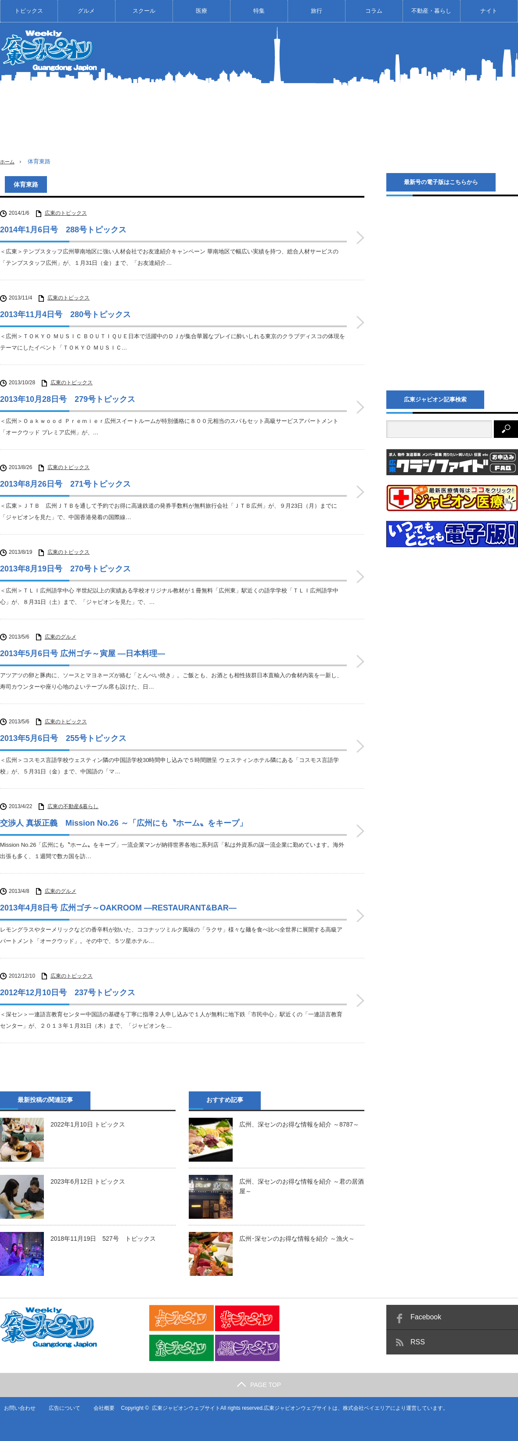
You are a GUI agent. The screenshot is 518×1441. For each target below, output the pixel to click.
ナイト (488, 10)
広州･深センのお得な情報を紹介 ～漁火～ (297, 1238)
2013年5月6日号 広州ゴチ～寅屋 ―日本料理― (82, 653)
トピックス (28, 10)
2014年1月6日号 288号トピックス (63, 229)
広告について (61, 1408)
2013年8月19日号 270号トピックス (65, 568)
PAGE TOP (259, 1384)
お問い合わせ (16, 1408)
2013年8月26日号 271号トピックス (65, 484)
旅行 (316, 10)
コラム (373, 10)
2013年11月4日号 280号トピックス (65, 314)
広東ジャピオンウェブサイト (183, 1408)
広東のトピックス (66, 213)
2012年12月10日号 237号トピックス (67, 992)
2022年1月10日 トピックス (87, 1123)
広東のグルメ (60, 637)
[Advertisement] (415, 96)
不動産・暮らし (431, 10)
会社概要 (101, 1408)
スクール (144, 10)
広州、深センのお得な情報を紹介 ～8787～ (299, 1123)
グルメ (86, 10)
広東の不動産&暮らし (72, 806)
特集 (259, 10)
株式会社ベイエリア (364, 1408)
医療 (201, 10)
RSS (417, 1342)
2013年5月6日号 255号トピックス (63, 738)
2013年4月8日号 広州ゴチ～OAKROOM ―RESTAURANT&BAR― (118, 907)
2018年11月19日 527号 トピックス (103, 1238)
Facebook (425, 1317)
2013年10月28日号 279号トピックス (67, 399)
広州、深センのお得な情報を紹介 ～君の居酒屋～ (301, 1185)
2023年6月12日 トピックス (87, 1181)
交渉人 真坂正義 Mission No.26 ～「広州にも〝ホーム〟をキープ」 (123, 822)
